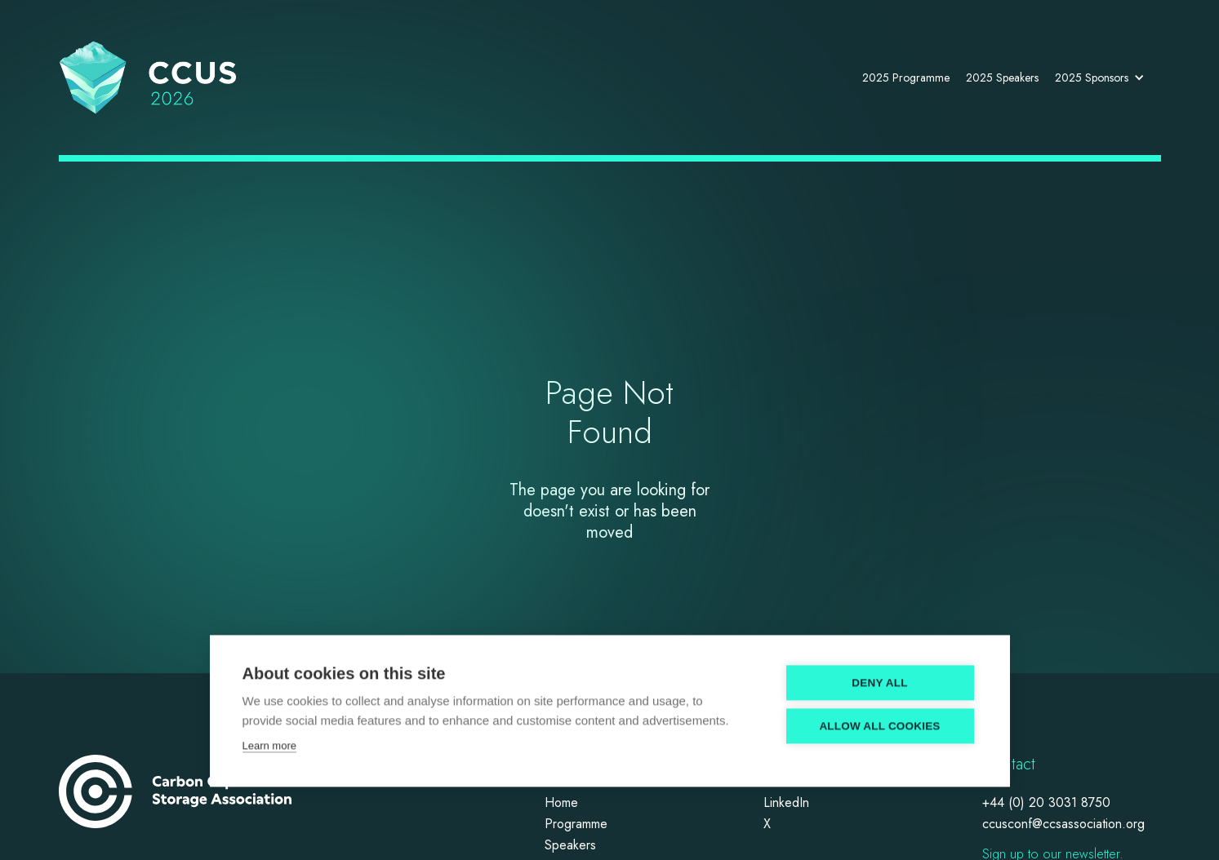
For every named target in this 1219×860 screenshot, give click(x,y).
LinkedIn (786, 803)
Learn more (269, 740)
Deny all (879, 678)
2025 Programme (906, 77)
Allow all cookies (879, 721)
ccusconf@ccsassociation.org (1063, 824)
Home (561, 803)
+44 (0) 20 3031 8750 (1046, 803)
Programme (576, 824)
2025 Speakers (1002, 77)
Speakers (570, 845)
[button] (1104, 77)
